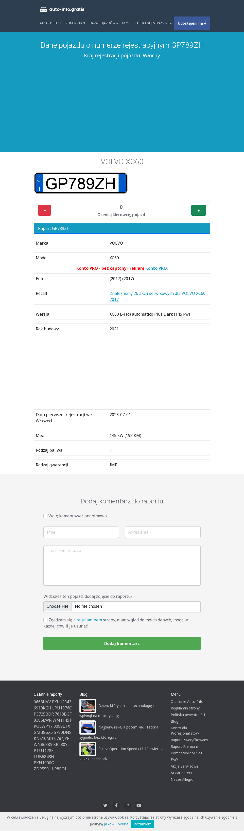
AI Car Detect (51, 23)
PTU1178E (44, 750)
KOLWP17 (43, 726)
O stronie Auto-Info (187, 701)
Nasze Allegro (182, 779)
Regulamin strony (185, 708)
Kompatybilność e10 (187, 753)
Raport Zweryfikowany (189, 739)
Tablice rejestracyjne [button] (153, 23)
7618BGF (63, 714)
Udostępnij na (192, 23)
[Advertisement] (122, 98)
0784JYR (61, 738)
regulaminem (89, 620)
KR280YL (61, 744)
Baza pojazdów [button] (104, 23)
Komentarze (76, 23)
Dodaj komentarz (122, 643)
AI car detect (181, 772)
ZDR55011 (43, 769)
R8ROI (60, 769)
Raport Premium (184, 746)
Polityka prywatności (188, 714)
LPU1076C (62, 708)
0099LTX (62, 726)
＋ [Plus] (199, 210)
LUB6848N (44, 756)
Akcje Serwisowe (184, 766)
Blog (126, 23)
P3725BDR (44, 714)
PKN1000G (44, 763)
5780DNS (63, 732)
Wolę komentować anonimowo (77, 516)
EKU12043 (61, 702)
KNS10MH (43, 738)
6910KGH (42, 708)
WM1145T (62, 720)
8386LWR (42, 720)
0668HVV (42, 702)
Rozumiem (142, 824)
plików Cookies (116, 824)
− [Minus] (44, 210)
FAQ (174, 759)
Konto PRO (156, 268)
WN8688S (43, 744)
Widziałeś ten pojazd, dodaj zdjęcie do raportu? (87, 596)
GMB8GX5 (43, 732)
